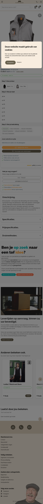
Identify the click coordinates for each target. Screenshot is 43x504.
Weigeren (19, 62)
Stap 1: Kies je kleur (8, 81)
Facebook (5, 491)
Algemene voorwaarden (7, 457)
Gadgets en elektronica (7, 479)
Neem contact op (7, 339)
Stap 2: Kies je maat (8, 92)
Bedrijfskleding (5, 477)
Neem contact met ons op (25, 274)
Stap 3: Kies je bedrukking (10, 124)
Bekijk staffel (19, 71)
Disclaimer (3, 467)
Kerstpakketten (5, 482)
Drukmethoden (5, 449)
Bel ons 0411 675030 (8, 274)
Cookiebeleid (4, 465)
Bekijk (28, 395)
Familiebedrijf (4, 447)
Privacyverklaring (5, 460)
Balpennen (4, 474)
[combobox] (15, 7)
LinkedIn (4, 496)
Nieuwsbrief (4, 442)
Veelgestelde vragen (6, 444)
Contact (3, 439)
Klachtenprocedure (6, 462)
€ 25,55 (5, 396)
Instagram (5, 493)
